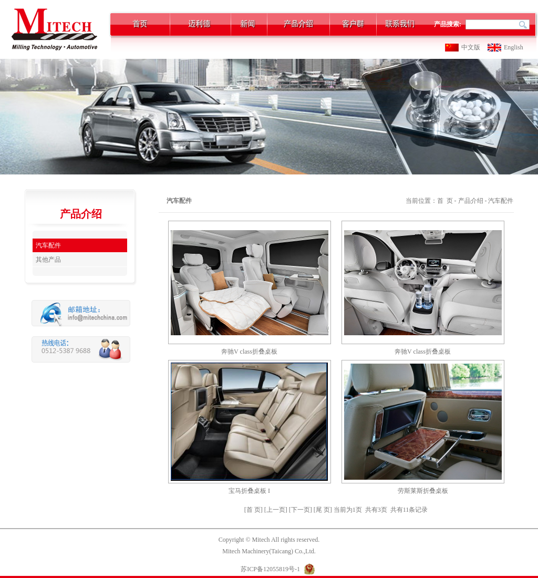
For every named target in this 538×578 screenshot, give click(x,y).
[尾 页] (324, 509)
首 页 (445, 200)
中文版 (470, 47)
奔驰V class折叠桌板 (249, 351)
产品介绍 (470, 200)
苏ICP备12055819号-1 (270, 569)
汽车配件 (48, 245)
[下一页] (301, 509)
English (513, 47)
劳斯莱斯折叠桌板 (423, 490)
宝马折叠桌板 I (249, 490)
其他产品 (48, 259)
